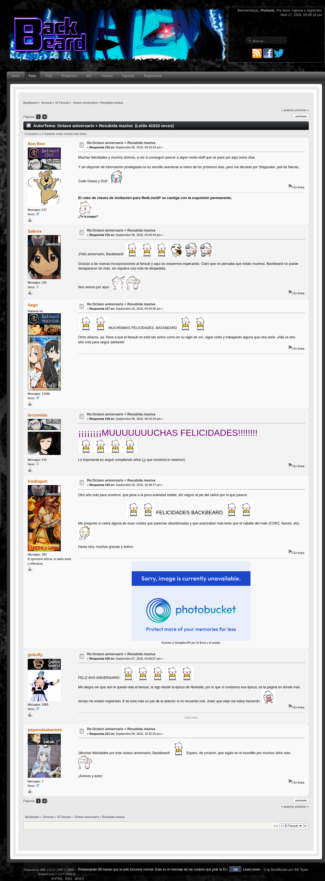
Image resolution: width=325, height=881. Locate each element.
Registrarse (153, 76)
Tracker (107, 76)
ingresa (297, 10)
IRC (89, 76)
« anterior (287, 110)
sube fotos (191, 717)
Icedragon (38, 481)
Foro (32, 76)
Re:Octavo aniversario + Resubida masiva (121, 143)
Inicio (16, 76)
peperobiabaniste (45, 729)
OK (235, 869)
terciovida (37, 415)
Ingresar (128, 76)
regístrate (314, 10)
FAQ (48, 76)
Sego (33, 305)
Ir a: (276, 825)
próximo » (302, 110)
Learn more (251, 869)
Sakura (35, 231)
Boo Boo (36, 143)
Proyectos (68, 76)
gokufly (35, 654)
